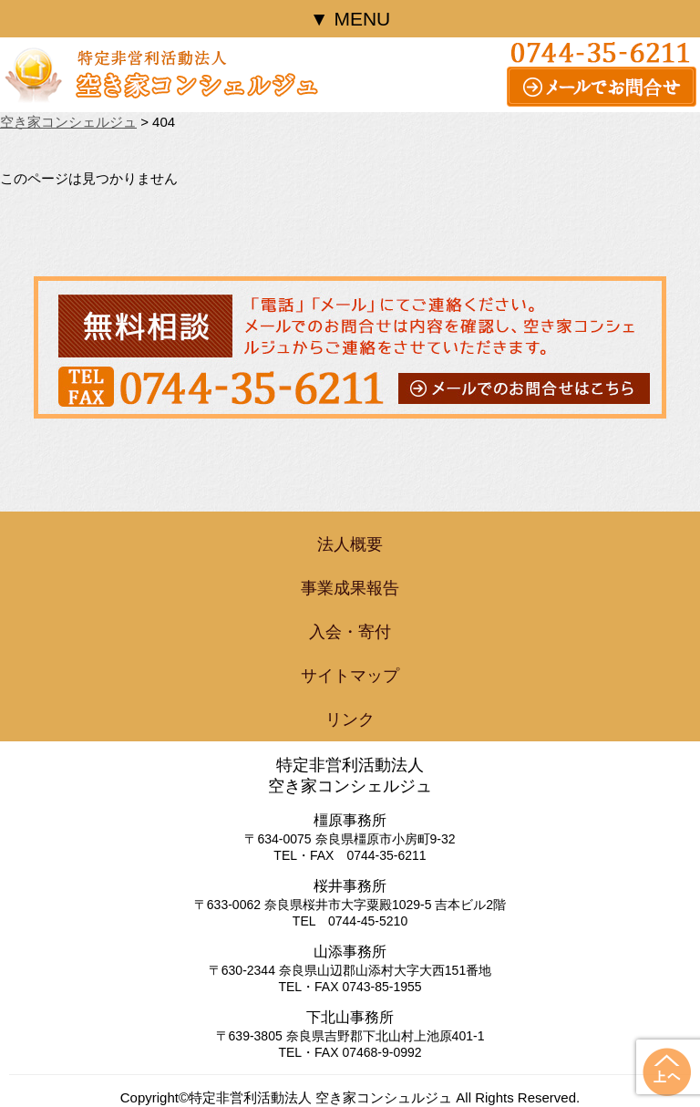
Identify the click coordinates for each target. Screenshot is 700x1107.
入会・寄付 (350, 632)
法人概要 (350, 544)
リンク (350, 719)
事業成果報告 (350, 588)
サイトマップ (350, 676)
